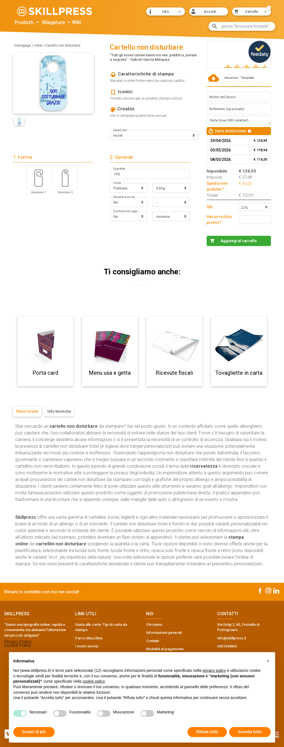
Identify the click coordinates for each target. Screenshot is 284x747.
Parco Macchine (89, 638)
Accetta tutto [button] (250, 732)
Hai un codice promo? (219, 219)
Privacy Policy (18, 641)
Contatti (152, 641)
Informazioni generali (164, 632)
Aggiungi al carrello (238, 241)
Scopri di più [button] (34, 732)
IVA (209, 207)
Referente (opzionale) (226, 109)
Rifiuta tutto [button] (207, 732)
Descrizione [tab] (27, 411)
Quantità (119, 169)
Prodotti (25, 22)
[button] (165, 11)
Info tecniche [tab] (59, 411)
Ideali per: (120, 130)
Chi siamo (154, 624)
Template (247, 78)
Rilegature (54, 22)
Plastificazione (124, 197)
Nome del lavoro (222, 97)
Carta (117, 183)
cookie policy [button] (94, 681)
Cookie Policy (17, 645)
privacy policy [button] (214, 670)
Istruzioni (231, 78)
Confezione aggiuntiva (127, 211)
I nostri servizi (86, 646)
